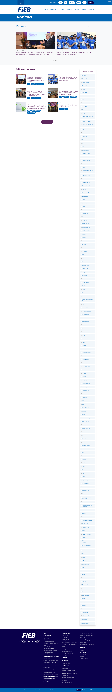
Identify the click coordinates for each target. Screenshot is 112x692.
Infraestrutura (85, 362)
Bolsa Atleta (84, 92)
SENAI (78, 2)
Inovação (84, 373)
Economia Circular (85, 241)
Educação (84, 244)
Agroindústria (85, 85)
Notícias (77, 9)
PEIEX (83, 476)
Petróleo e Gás (85, 480)
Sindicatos (69, 9)
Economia (84, 234)
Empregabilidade (85, 265)
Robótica (84, 530)
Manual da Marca (65, 648)
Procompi (84, 513)
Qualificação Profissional (87, 523)
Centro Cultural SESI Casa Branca (87, 117)
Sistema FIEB (53, 9)
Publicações (46, 654)
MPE (83, 442)
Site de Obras (65, 641)
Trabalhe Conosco (84, 658)
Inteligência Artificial (86, 383)
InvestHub (84, 393)
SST (83, 588)
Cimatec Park (85, 136)
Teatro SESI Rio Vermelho (87, 602)
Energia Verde (85, 268)
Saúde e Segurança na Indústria (86, 541)
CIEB (61, 2)
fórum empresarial (85, 314)
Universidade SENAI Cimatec (88, 615)
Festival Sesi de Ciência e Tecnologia (87, 300)
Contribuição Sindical (86, 633)
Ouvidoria (65, 660)
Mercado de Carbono (86, 424)
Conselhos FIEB (85, 192)
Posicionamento (85, 490)
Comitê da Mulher (86, 153)
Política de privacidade (87, 689)
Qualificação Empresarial (87, 520)
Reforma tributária (85, 527)
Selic (83, 550)
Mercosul (84, 431)
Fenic (83, 296)
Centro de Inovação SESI (87, 121)
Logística (84, 411)
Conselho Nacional (86, 185)
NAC (83, 452)
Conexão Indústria (85, 167)
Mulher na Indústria (86, 445)
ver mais (47, 121)
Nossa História (47, 646)
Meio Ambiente (85, 421)
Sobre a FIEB (47, 638)
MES (83, 435)
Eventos (84, 9)
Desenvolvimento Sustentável (50, 665)
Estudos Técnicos (48, 658)
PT (110, 2)
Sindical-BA (84, 577)
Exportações (84, 292)
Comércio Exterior (85, 150)
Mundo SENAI (85, 449)
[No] (110, 689)
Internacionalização (86, 390)
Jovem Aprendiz (85, 407)
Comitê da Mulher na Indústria (88, 157)
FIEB (45, 9)
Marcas (83, 414)
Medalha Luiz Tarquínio (86, 418)
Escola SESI (84, 275)
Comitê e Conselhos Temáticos (51, 674)
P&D (83, 473)
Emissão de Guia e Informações (87, 644)
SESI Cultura (84, 571)
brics (83, 99)
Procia (83, 510)
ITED (83, 400)
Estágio (83, 285)
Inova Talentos (85, 369)
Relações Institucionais (50, 670)
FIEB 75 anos (85, 307)
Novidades (84, 462)
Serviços (62, 9)
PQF (83, 493)
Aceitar (78, 689)
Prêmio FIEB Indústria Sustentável (86, 498)
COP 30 (83, 199)
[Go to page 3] (57, 60)
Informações (82, 637)
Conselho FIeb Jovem (86, 182)
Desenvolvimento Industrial (51, 656)
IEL (65, 2)
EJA (83, 258)
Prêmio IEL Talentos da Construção (87, 506)
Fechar (20, 3)
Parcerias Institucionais (67, 682)
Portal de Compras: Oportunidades (69, 642)
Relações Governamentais (49, 672)
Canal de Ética (66, 663)
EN (108, 2)
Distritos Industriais (86, 227)
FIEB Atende (64, 680)
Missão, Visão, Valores (49, 641)
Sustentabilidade (85, 595)
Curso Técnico (85, 213)
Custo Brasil (84, 216)
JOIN (83, 404)
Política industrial (85, 483)
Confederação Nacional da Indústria (87, 171)
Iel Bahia (84, 335)
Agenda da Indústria (86, 82)
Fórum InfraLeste (85, 318)
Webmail (91, 2)
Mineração (84, 438)
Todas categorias (85, 623)
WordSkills (84, 619)
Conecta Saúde (85, 163)
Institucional (84, 380)
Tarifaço (83, 598)
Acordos (84, 75)
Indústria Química (85, 359)
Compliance (64, 637)
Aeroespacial (84, 78)
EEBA (83, 254)
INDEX (83, 342)
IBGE (83, 324)
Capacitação (84, 106)
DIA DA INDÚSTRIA (86, 223)
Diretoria (45, 639)
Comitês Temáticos (86, 160)
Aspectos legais (83, 639)
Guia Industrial (47, 667)
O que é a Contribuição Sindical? (87, 635)
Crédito (83, 206)
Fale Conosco (83, 660)
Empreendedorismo (86, 261)
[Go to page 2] (55, 60)
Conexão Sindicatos (66, 679)
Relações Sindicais (66, 668)
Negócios (84, 459)
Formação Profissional (86, 311)
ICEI (83, 328)
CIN (83, 139)
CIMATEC (72, 2)
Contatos (90, 9)
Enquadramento (65, 675)
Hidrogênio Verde (85, 321)
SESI (84, 2)
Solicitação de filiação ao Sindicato (69, 673)
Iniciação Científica (86, 366)
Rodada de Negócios (86, 534)
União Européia (85, 612)
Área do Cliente (65, 639)
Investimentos (85, 397)
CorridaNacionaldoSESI (86, 203)
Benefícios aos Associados (68, 677)
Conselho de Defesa (86, 175)
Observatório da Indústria (87, 469)
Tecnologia (84, 605)
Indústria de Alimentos (86, 349)
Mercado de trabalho (86, 428)
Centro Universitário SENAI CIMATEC (87, 125)
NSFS (83, 466)
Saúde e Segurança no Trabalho (86, 546)
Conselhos (84, 189)
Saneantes (84, 537)
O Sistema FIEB (65, 635)
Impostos (84, 338)
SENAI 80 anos (85, 560)
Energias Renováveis (86, 272)
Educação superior (86, 251)
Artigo (83, 89)
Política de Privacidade (67, 649)
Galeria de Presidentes (49, 648)
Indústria (84, 345)
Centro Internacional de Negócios (51, 660)
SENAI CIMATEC (85, 564)
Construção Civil (85, 196)
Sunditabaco (84, 591)
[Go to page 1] (53, 60)
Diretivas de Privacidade (67, 651)
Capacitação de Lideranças (87, 109)
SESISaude (84, 574)
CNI (83, 146)
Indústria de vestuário (86, 352)
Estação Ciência (85, 282)
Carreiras (84, 113)
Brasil (83, 96)
